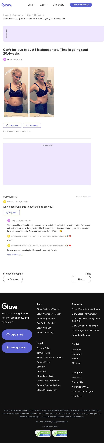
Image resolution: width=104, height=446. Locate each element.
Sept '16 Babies (34, 15)
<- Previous (13, 279)
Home (6, 15)
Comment (32, 125)
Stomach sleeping (13, 273)
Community (18, 15)
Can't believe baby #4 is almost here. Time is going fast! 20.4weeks (34, 18)
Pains (88, 273)
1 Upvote (11, 212)
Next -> (81, 279)
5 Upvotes (12, 125)
